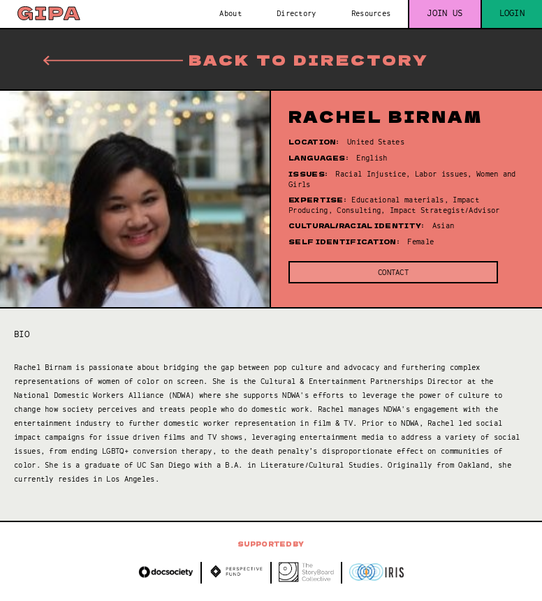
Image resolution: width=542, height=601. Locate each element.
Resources (371, 13)
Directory (296, 13)
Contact (393, 272)
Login (512, 13)
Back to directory (236, 60)
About (230, 13)
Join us (444, 13)
